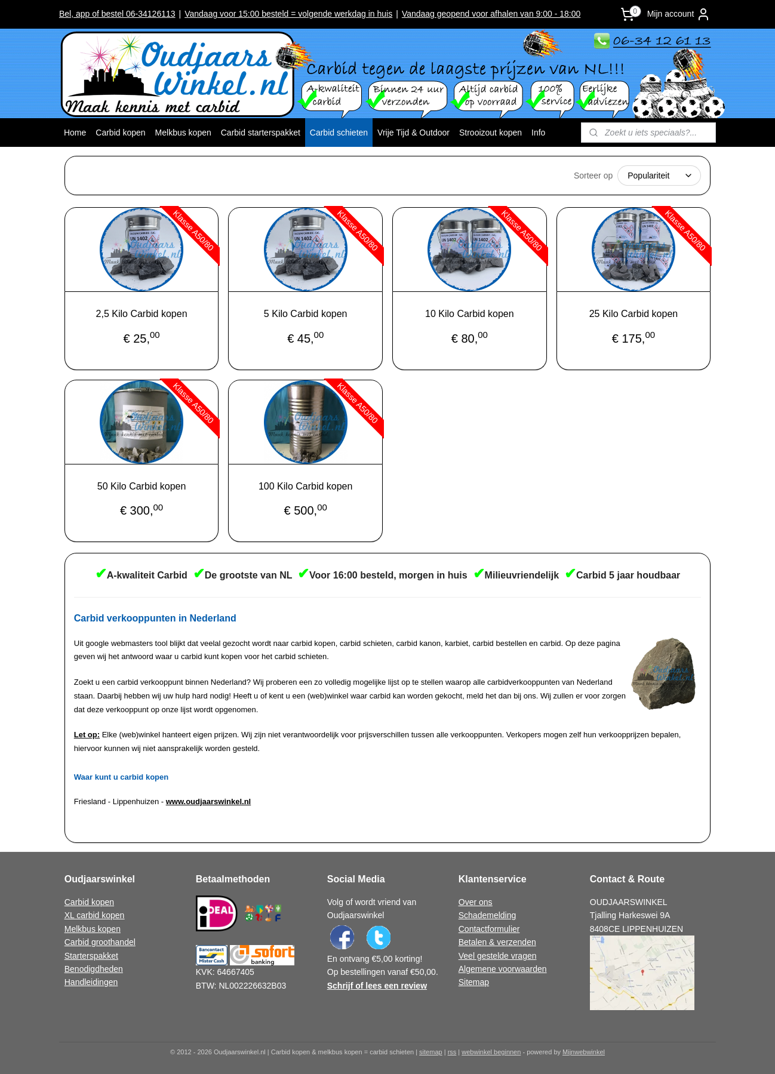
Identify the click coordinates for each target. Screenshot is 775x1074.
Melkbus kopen (183, 132)
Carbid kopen (120, 132)
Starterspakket (91, 956)
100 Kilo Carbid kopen (305, 486)
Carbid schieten (339, 132)
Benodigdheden (93, 969)
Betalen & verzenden (497, 942)
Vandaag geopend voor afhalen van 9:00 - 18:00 (491, 14)
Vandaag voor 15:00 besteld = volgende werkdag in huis (288, 14)
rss (452, 1051)
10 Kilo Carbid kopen (469, 314)
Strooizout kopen (490, 132)
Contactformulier (489, 929)
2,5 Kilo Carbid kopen (141, 314)
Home (75, 132)
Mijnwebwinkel (583, 1051)
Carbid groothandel (100, 942)
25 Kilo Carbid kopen (633, 314)
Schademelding (487, 915)
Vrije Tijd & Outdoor (413, 132)
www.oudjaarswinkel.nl (208, 801)
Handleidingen (91, 982)
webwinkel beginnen (491, 1051)
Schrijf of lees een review (377, 985)
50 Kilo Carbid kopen (141, 486)
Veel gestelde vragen (498, 956)
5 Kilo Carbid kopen (305, 314)
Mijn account (679, 14)
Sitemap (474, 982)
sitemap (430, 1051)
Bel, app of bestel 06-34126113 (117, 14)
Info (538, 132)
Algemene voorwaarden (503, 969)
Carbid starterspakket (260, 132)
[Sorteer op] (659, 175)
